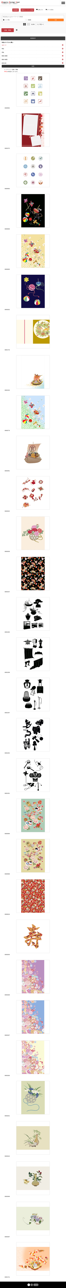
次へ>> (36, 1284)
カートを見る (49, 9)
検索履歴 (15, 10)
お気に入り (39, 9)
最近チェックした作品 (27, 10)
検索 (56, 19)
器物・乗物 (15, 69)
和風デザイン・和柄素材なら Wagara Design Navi (10, 3)
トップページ (7, 69)
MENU (63, 3)
